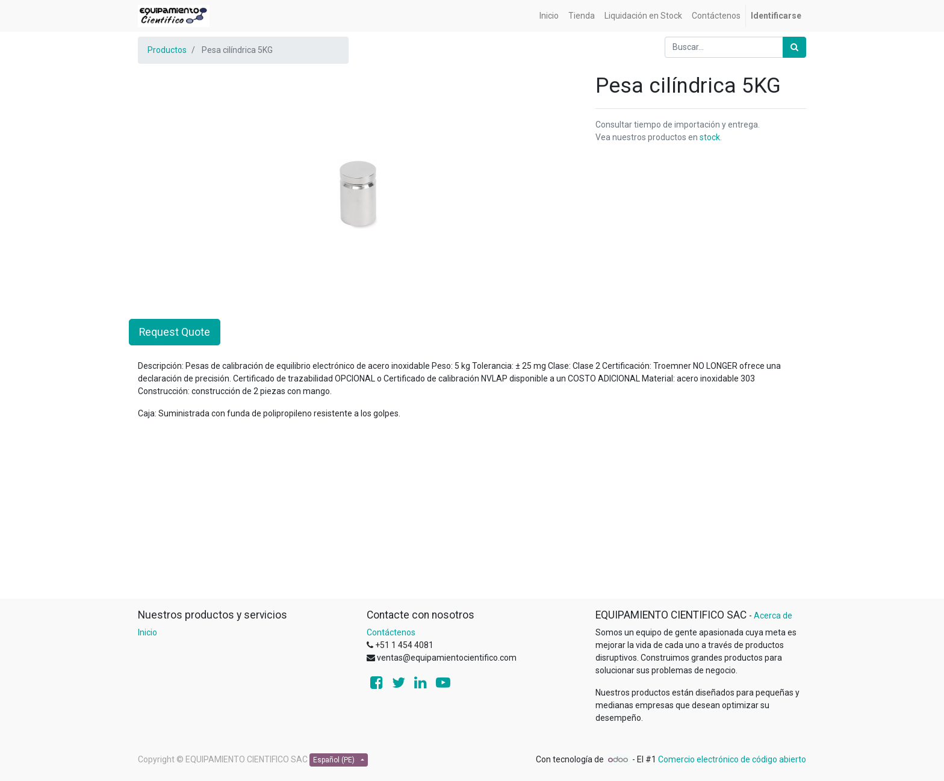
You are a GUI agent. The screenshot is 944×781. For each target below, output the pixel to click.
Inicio (147, 632)
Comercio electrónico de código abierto (732, 759)
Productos (167, 50)
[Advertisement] (472, 514)
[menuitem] (549, 16)
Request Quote (174, 332)
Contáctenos (391, 632)
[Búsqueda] (794, 47)
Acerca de (773, 615)
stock (710, 137)
